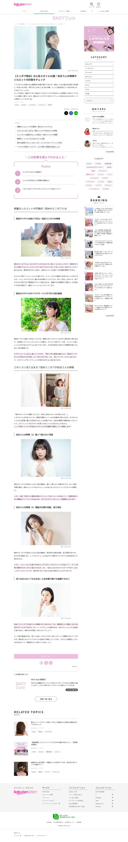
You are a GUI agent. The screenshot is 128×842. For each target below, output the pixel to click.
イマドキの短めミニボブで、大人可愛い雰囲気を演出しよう (38, 146)
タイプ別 (105, 189)
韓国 (93, 171)
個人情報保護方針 (58, 822)
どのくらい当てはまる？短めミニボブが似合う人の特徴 (37, 130)
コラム (87, 89)
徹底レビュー (90, 174)
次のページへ (46, 656)
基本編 (40, 731)
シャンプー (57, 751)
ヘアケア (21, 102)
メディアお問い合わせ (75, 794)
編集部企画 (48, 751)
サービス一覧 (17, 835)
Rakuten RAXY (23, 4)
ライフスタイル (94, 189)
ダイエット (108, 185)
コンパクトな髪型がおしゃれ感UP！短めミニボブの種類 (37, 134)
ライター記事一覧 (72, 690)
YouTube (98, 806)
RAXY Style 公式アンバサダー (95, 167)
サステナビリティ (41, 835)
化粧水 (109, 181)
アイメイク (88, 72)
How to (16, 105)
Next (74, 666)
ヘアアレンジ (42, 105)
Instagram (98, 797)
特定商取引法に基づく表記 (77, 806)
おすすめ (24, 105)
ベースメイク (89, 68)
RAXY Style (44, 11)
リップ (109, 174)
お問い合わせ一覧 (29, 835)
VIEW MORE (109, 152)
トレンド (47, 772)
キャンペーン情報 (64, 11)
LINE (97, 800)
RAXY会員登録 (100, 792)
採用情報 (79, 822)
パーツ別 (100, 181)
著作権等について (70, 822)
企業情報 (49, 822)
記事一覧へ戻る (46, 699)
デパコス (89, 185)
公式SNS (83, 11)
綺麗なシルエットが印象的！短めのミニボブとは (34, 126)
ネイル (87, 85)
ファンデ (98, 185)
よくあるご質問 (104, 11)
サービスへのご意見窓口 (76, 800)
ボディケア (88, 77)
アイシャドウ (102, 171)
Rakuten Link (99, 803)
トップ (24, 11)
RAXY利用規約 (73, 803)
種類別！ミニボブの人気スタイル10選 (30, 138)
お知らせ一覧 (73, 792)
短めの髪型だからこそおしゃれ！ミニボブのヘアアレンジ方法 (39, 142)
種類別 (49, 105)
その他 (87, 94)
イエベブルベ (90, 181)
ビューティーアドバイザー (50, 803)
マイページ (45, 797)
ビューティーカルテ (48, 800)
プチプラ (104, 178)
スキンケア (88, 64)
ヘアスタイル (32, 105)
